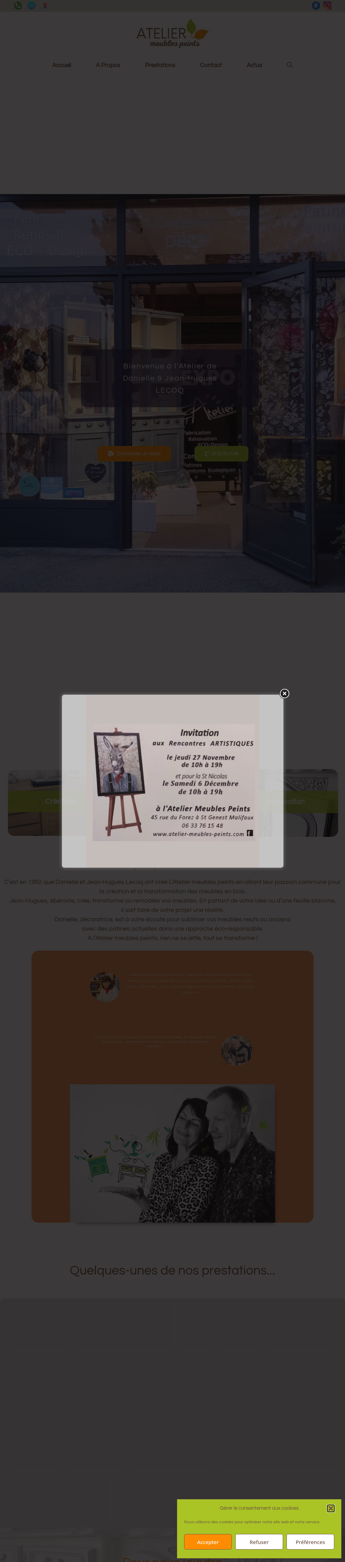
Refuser (259, 1541)
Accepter (208, 1541)
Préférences (310, 1541)
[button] (330, 1508)
